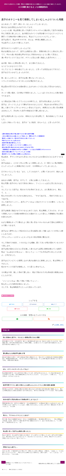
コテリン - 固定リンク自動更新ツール (62, 154)
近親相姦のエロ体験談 (8, 295)
